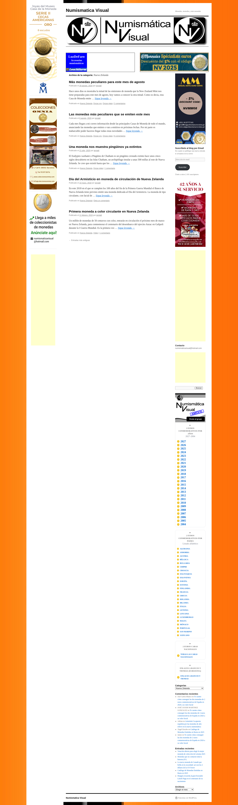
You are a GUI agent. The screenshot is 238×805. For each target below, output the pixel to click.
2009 (181, 506)
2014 (181, 488)
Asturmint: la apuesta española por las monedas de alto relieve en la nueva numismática (190, 724)
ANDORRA (183, 552)
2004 (181, 524)
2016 (181, 481)
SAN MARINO (184, 631)
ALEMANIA (183, 548)
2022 (181, 459)
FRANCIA (182, 592)
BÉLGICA (182, 559)
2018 (181, 473)
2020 (181, 466)
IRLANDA (183, 602)
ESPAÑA (182, 581)
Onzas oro (97, 103)
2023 (181, 455)
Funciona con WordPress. (187, 798)
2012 (181, 495)
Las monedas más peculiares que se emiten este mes (109, 114)
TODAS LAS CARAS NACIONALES (187, 655)
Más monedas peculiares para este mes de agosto (107, 82)
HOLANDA (183, 599)
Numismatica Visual (87, 10)
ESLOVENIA (184, 577)
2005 (181, 520)
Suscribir (182, 167)
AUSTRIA (182, 556)
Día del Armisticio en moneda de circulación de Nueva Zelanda (116, 179)
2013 (181, 491)
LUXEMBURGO (185, 617)
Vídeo (95, 233)
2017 (181, 477)
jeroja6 (99, 86)
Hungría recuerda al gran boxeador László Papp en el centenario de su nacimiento (190, 778)
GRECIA (182, 595)
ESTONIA (182, 585)
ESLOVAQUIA (184, 574)
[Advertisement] (43, 299)
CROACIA (183, 570)
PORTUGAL (183, 628)
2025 (181, 448)
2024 (181, 452)
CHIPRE (182, 566)
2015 (181, 484)
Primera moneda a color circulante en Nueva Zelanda (109, 211)
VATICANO (183, 635)
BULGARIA (183, 563)
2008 (181, 509)
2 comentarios (119, 103)
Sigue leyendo (103, 98)
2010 (181, 502)
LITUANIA (183, 613)
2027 (181, 441)
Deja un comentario (102, 201)
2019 (181, 470)
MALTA (181, 620)
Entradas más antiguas (79, 240)
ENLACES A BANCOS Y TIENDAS (188, 677)
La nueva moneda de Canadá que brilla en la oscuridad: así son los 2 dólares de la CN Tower (190, 765)
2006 (181, 517)
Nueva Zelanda (86, 103)
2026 (181, 445)
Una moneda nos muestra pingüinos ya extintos (105, 146)
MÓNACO (183, 624)
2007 (181, 513)
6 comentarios (119, 136)
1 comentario (110, 168)
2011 (181, 499)
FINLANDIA (183, 588)
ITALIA (181, 606)
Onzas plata (107, 103)
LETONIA (182, 610)
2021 (181, 463)
